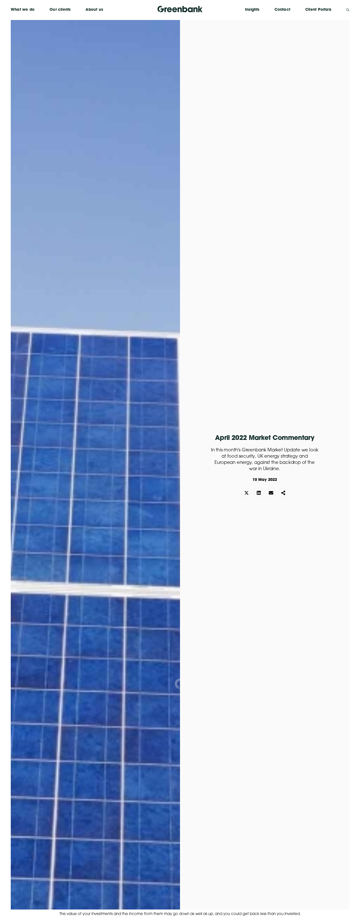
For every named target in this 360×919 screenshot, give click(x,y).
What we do (22, 10)
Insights (252, 10)
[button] (247, 493)
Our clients (60, 10)
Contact (282, 10)
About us (94, 10)
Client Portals (318, 10)
